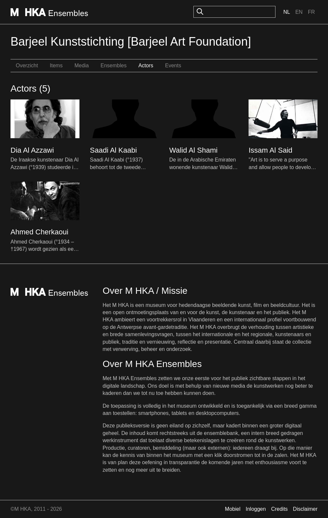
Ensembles (113, 65)
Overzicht (27, 65)
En (298, 12)
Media (82, 65)
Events (173, 65)
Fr (311, 12)
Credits (279, 509)
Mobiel (232, 509)
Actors (145, 65)
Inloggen (256, 509)
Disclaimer (305, 509)
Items (56, 65)
